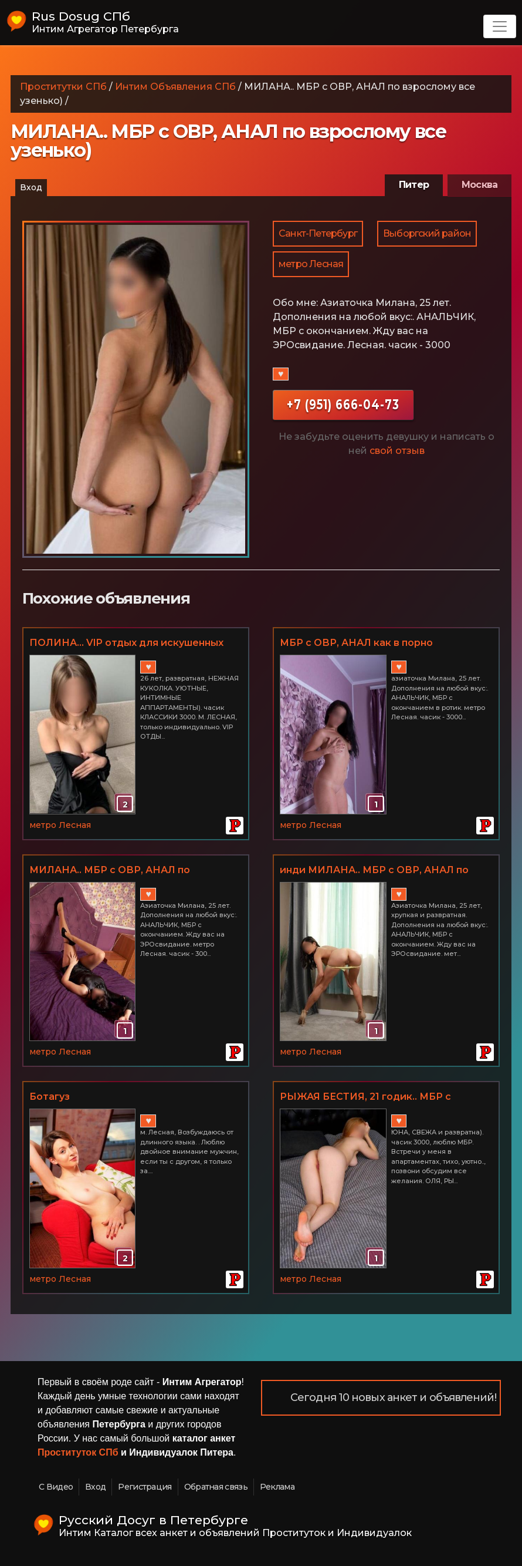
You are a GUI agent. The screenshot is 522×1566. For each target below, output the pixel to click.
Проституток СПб (78, 1452)
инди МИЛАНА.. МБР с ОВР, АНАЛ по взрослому (374, 870)
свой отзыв (397, 450)
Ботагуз (49, 1096)
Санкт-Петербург (318, 233)
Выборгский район (427, 233)
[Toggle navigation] (499, 26)
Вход (31, 187)
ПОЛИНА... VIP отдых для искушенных (126, 642)
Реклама (277, 1486)
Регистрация (144, 1486)
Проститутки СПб (63, 86)
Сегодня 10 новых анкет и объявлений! (393, 1397)
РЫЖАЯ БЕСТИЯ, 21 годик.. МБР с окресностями (365, 1097)
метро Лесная (311, 264)
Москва (479, 184)
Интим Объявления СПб (175, 86)
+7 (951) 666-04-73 (343, 404)
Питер (414, 184)
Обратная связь (216, 1486)
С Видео (56, 1486)
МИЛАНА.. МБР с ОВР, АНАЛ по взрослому (109, 870)
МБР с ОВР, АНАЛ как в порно (356, 642)
